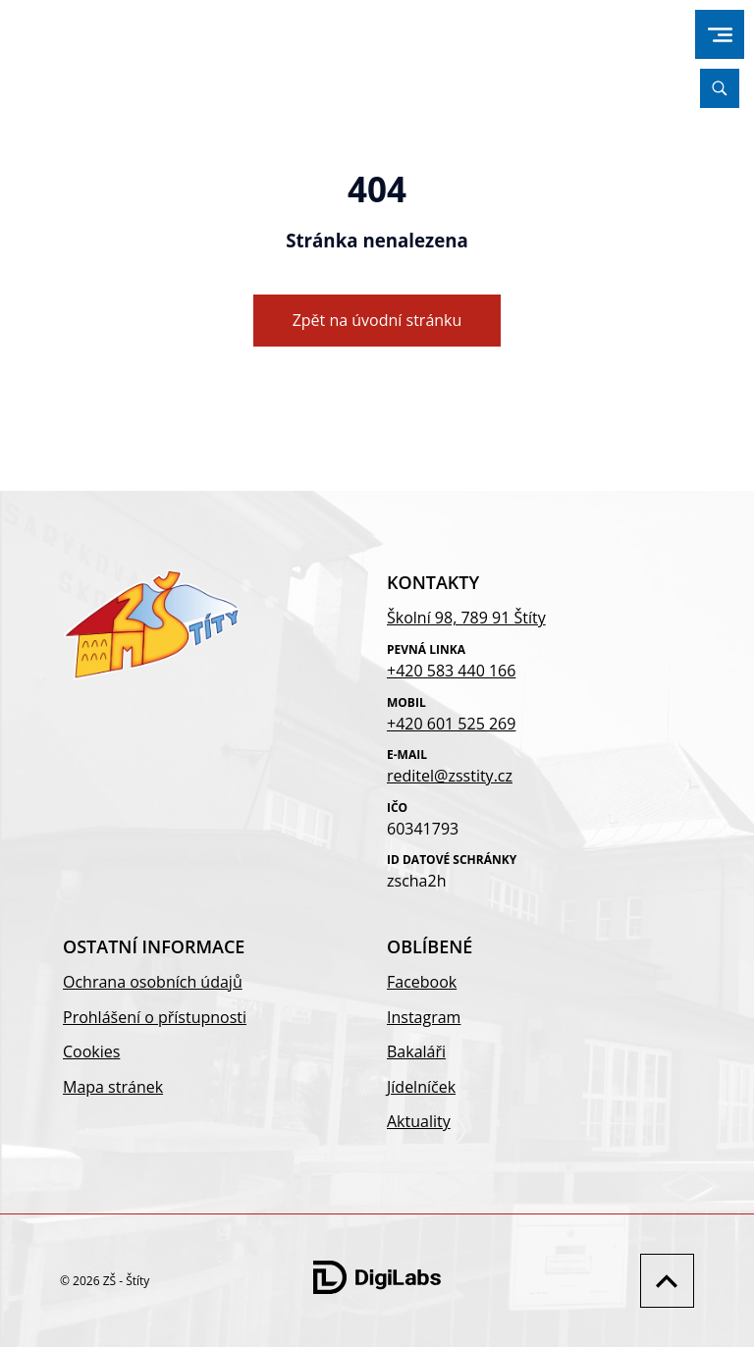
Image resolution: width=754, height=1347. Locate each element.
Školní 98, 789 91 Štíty (466, 617)
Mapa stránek (113, 1087)
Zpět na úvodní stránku (377, 320)
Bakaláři (416, 1051)
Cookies (91, 1051)
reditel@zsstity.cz (449, 775)
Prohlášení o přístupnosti (154, 1017)
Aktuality (419, 1121)
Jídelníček (421, 1087)
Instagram (423, 1017)
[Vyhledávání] (719, 88)
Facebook (422, 982)
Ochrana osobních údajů (152, 982)
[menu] (720, 35)
